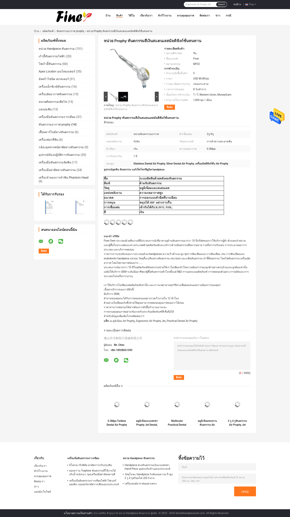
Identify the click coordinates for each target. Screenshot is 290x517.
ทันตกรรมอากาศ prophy (70, 31)
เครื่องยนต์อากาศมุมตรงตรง (141, 483)
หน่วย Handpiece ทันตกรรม (57, 48)
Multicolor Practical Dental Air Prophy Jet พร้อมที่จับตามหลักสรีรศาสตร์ (177, 422)
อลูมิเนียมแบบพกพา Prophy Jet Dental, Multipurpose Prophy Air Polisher (147, 422)
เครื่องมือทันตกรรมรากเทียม (57, 117)
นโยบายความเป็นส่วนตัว (78, 513)
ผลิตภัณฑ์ (48, 31)
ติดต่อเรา (205, 15)
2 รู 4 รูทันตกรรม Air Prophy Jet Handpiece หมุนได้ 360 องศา (237, 422)
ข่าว (217, 15)
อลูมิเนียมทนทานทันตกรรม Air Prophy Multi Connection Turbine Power (207, 422)
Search (221, 4)
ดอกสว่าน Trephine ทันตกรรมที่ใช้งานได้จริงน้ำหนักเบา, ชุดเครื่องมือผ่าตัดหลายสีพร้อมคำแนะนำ (92, 473)
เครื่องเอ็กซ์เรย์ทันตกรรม (55, 86)
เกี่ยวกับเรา (146, 15)
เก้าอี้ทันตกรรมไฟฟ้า (52, 56)
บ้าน (108, 15)
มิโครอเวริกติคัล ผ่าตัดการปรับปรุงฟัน (90, 465)
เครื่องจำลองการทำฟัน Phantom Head (63, 177)
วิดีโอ (131, 15)
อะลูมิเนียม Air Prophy (122, 320)
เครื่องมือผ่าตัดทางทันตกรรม (57, 170)
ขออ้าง (237, 4)
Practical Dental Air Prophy (182, 320)
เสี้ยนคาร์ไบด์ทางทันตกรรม (56, 132)
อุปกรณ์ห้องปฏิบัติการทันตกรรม (59, 155)
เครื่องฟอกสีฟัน (48, 139)
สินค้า (119, 15)
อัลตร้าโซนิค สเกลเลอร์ (54, 79)
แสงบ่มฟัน (45, 109)
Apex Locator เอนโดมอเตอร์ (57, 71)
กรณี (228, 15)
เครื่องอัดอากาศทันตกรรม (55, 94)
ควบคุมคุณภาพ (185, 15)
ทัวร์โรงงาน (164, 15)
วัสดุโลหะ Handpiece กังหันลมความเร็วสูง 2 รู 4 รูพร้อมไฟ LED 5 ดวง (149, 476)
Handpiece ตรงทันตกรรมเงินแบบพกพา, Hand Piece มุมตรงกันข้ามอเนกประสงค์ (147, 467)
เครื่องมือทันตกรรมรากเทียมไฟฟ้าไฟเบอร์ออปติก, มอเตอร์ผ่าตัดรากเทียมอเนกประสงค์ (94, 482)
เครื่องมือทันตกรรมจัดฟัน (55, 162)
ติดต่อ (170, 107)
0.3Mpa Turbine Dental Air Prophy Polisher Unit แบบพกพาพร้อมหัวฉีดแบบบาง (117, 422)
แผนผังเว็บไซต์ (42, 491)
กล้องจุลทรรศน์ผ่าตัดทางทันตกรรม (61, 147)
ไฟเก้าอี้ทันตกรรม (50, 64)
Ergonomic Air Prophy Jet (150, 320)
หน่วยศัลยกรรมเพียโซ (53, 102)
